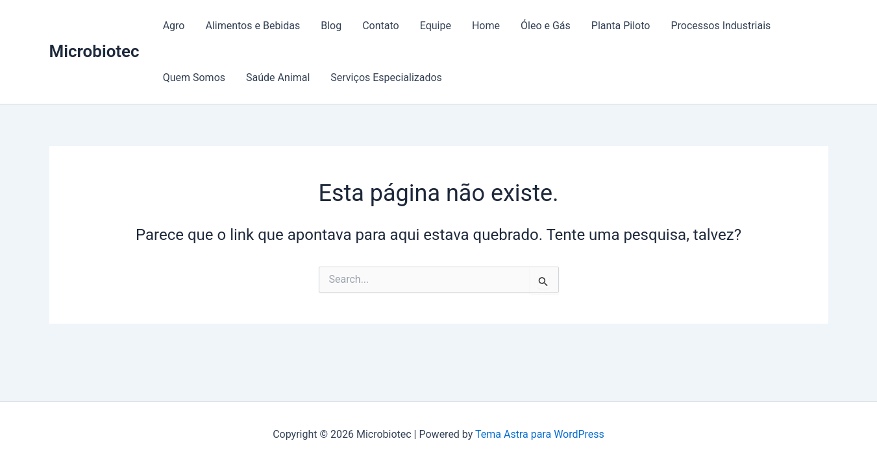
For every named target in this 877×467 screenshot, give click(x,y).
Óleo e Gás (546, 25)
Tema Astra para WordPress (539, 434)
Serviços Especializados (386, 77)
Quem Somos (194, 77)
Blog (331, 25)
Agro (174, 25)
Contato (380, 25)
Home (486, 25)
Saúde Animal (278, 77)
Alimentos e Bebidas (252, 25)
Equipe (435, 25)
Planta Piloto (620, 25)
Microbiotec (94, 51)
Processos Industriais (721, 25)
